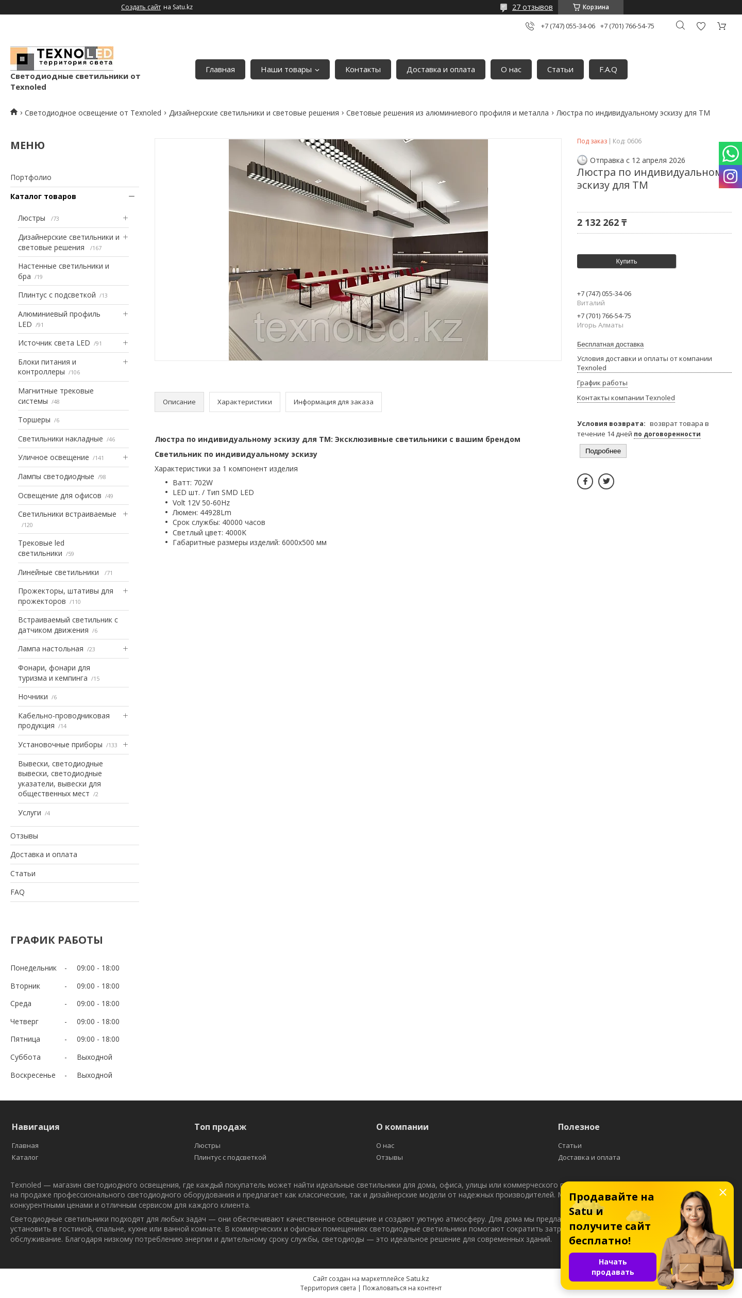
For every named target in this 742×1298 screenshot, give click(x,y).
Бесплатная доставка (610, 344)
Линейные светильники (59, 572)
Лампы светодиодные (56, 476)
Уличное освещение (53, 457)
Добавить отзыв (700, 26)
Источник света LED (54, 343)
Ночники (33, 696)
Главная (220, 69)
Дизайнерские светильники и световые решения (254, 113)
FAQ (17, 892)
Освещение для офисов (60, 495)
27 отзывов (532, 7)
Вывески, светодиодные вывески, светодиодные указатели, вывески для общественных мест (60, 779)
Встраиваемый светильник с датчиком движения (68, 625)
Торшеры (34, 419)
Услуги (29, 812)
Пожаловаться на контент (402, 1288)
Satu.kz (417, 1278)
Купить (626, 261)
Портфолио (31, 177)
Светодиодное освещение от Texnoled (93, 113)
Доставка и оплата (441, 69)
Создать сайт (141, 7)
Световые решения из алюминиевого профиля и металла (447, 113)
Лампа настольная (50, 648)
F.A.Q (608, 69)
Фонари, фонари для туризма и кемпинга (54, 673)
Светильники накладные (60, 438)
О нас (511, 69)
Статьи (560, 69)
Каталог (25, 1157)
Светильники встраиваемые (67, 514)
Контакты (363, 69)
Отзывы (24, 836)
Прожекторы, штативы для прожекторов (65, 596)
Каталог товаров (43, 196)
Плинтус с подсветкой (57, 295)
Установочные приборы (60, 744)
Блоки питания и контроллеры (47, 367)
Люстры (32, 218)
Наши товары (286, 69)
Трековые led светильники (41, 548)
